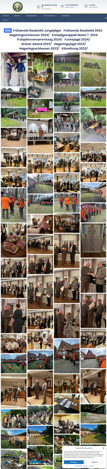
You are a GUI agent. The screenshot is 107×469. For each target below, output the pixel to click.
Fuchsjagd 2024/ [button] (77, 39)
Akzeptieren (73, 462)
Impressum (85, 466)
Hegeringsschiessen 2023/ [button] (39, 48)
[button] (103, 448)
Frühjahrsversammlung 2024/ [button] (39, 39)
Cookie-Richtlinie (78, 466)
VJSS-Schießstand (49, 15)
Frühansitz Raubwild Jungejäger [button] (37, 30)
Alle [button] (8, 30)
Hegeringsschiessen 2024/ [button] (29, 35)
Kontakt (6, 20)
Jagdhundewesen (32, 15)
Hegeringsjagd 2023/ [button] (70, 44)
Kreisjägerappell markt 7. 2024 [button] (75, 35)
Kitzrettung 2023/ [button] (75, 48)
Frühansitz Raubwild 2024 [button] (83, 30)
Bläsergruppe (65, 16)
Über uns (17, 15)
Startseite (6, 16)
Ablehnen (94, 462)
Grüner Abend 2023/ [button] (36, 44)
